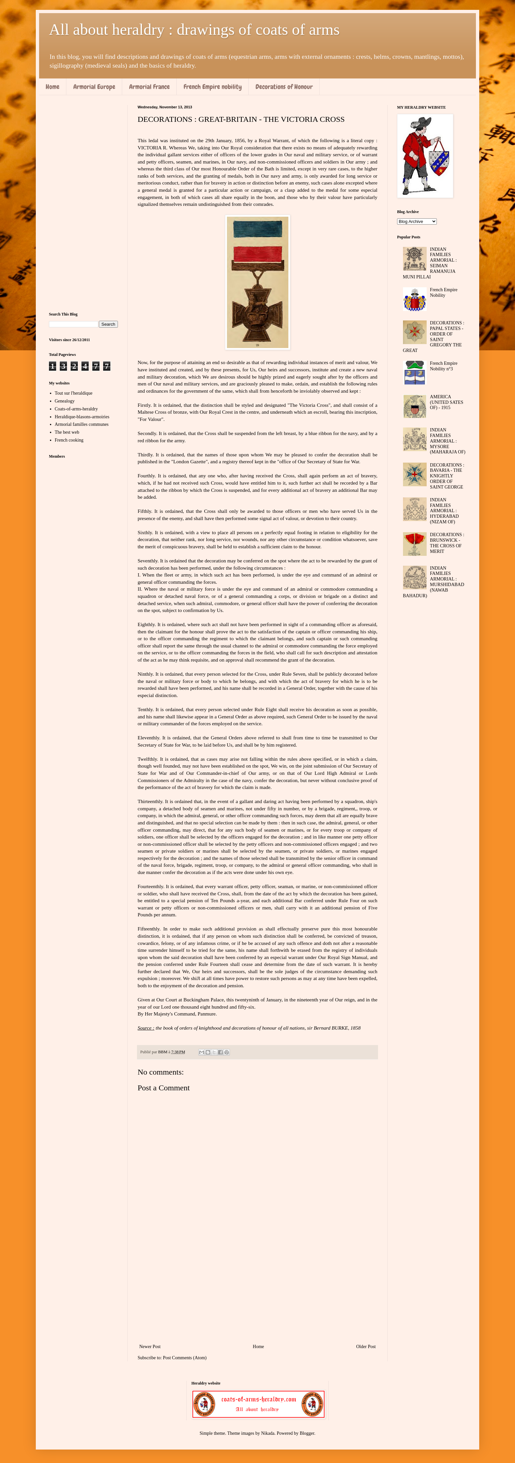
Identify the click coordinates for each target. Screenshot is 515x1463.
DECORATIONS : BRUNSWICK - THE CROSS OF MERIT (447, 543)
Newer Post (150, 1346)
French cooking (69, 440)
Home (52, 86)
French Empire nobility (213, 86)
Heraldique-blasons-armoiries (82, 416)
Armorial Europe (94, 86)
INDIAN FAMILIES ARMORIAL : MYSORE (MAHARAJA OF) (447, 440)
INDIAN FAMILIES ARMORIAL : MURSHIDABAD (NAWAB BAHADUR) (433, 582)
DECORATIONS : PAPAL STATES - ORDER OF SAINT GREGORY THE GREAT (433, 336)
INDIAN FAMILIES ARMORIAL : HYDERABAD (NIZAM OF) (444, 510)
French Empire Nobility (444, 292)
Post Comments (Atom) (185, 1357)
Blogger (307, 1433)
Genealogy (65, 401)
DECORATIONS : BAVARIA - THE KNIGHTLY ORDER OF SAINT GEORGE (447, 476)
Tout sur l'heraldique (74, 393)
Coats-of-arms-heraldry (76, 408)
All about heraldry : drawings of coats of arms (194, 29)
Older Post (366, 1346)
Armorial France (149, 86)
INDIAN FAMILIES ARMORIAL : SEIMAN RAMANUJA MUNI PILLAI (430, 263)
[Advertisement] (257, 1288)
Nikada (267, 1433)
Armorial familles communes (82, 424)
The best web (67, 432)
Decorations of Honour (284, 86)
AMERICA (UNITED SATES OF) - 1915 (446, 402)
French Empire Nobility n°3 (444, 366)
